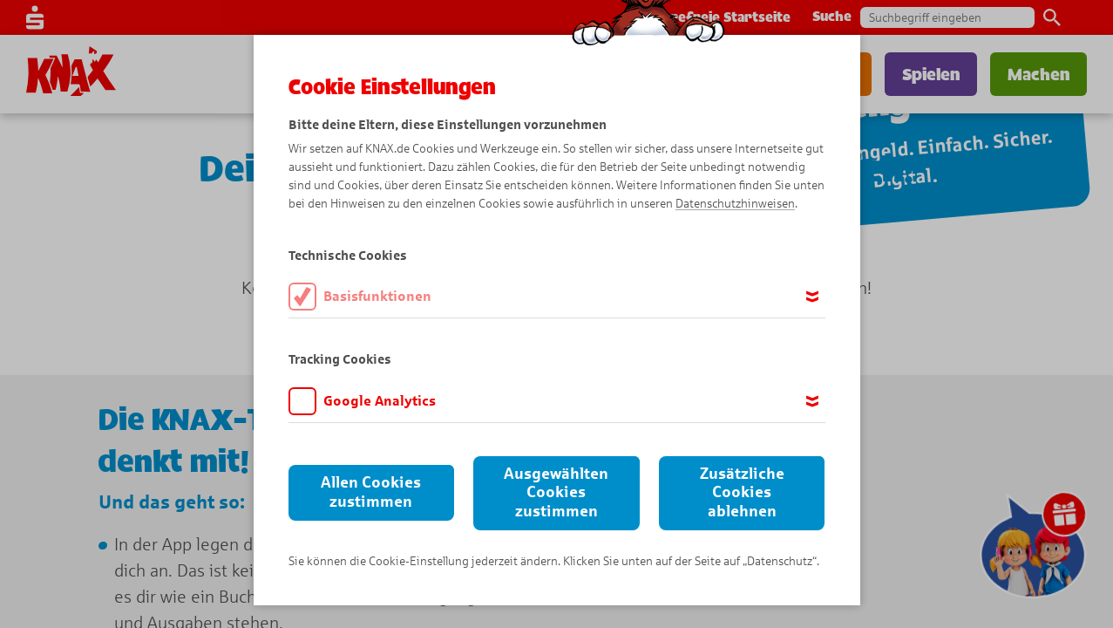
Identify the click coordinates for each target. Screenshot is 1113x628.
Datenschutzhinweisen (735, 203)
